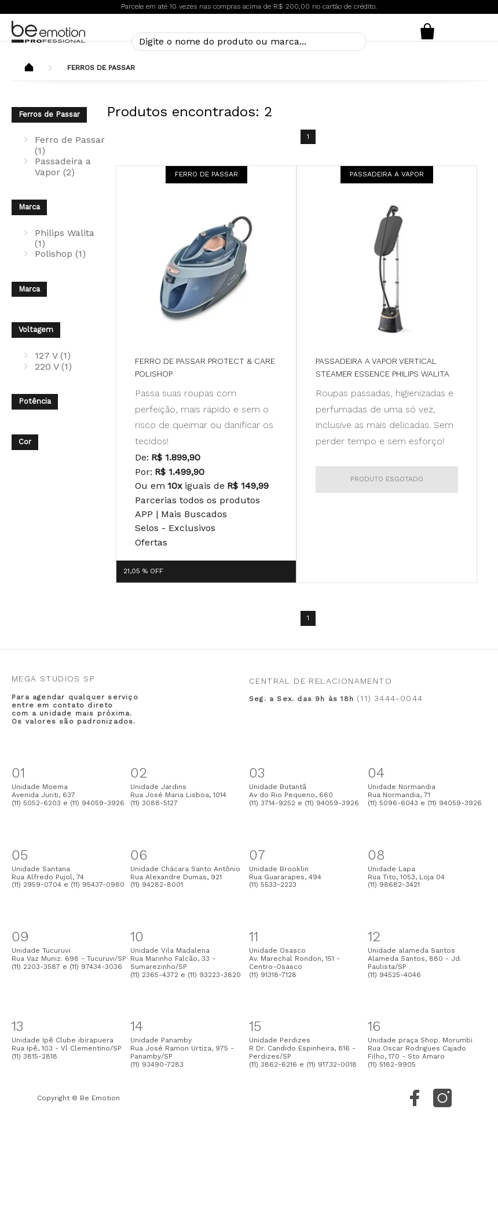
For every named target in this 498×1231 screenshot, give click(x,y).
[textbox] (249, 41)
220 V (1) (53, 366)
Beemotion (29, 68)
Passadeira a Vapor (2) (63, 166)
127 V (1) (53, 355)
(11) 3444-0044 (390, 698)
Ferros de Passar (101, 68)
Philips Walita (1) (64, 238)
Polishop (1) (60, 253)
